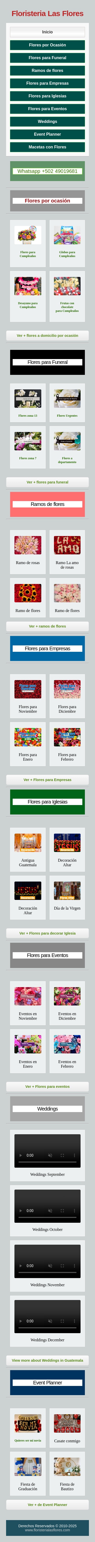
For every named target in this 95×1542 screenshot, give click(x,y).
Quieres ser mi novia (27, 1440)
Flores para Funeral (47, 58)
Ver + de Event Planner (47, 1505)
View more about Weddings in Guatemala (47, 1360)
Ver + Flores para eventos (47, 1087)
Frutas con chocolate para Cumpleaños (67, 307)
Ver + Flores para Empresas (47, 780)
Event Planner (47, 134)
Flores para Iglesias (47, 96)
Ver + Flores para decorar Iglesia (48, 933)
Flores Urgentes (67, 415)
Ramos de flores (47, 70)
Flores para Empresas (47, 83)
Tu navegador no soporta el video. (47, 1151)
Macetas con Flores (47, 147)
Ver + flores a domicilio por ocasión (47, 336)
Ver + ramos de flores (47, 626)
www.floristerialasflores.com (47, 1530)
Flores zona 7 (27, 458)
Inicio (47, 32)
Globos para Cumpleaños (67, 254)
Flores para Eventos (47, 109)
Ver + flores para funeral (47, 482)
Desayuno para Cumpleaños (27, 305)
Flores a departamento (67, 460)
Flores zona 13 (27, 415)
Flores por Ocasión (47, 45)
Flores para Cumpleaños (28, 254)
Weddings (47, 121)
